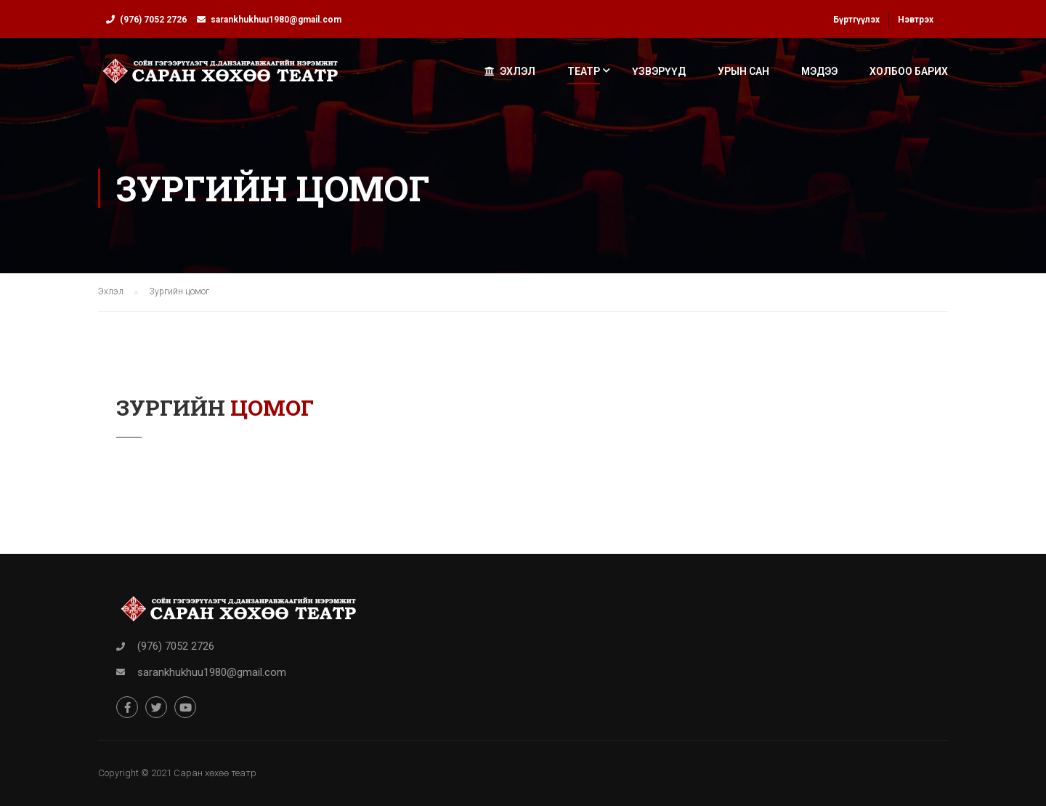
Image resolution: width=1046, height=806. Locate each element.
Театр (583, 71)
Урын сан (743, 71)
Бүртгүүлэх (856, 20)
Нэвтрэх (915, 20)
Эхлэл (510, 71)
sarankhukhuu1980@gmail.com (276, 20)
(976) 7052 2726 (153, 20)
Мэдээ (819, 71)
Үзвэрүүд (659, 71)
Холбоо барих (908, 71)
